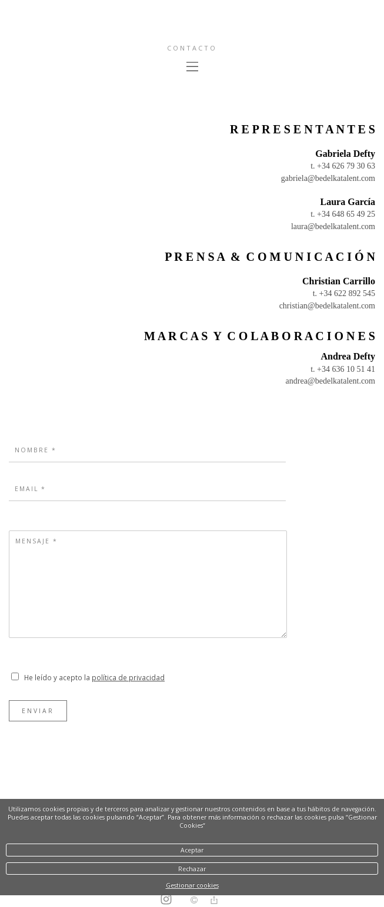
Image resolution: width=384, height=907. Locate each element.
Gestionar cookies (192, 885)
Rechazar (192, 869)
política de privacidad (128, 677)
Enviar (38, 711)
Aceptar (192, 850)
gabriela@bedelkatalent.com (328, 178)
